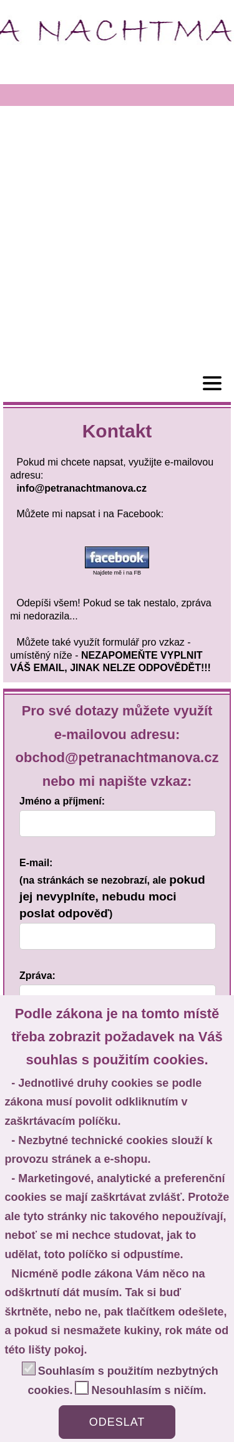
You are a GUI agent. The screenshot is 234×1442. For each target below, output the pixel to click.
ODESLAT (117, 1422)
